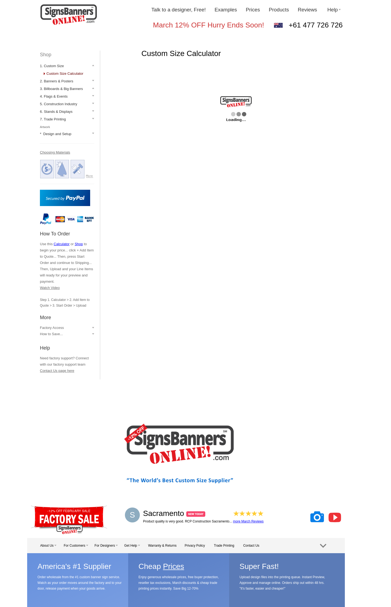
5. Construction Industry (58, 104)
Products (279, 10)
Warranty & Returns (162, 545)
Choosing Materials (55, 152)
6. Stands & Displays (56, 112)
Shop (45, 54)
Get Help (132, 545)
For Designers (106, 545)
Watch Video (50, 288)
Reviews (308, 10)
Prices (253, 10)
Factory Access (52, 328)
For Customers (76, 545)
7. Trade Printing (53, 119)
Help (334, 10)
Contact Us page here (57, 371)
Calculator (62, 244)
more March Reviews (248, 521)
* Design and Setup (55, 134)
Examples (226, 10)
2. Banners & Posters (56, 81)
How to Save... (51, 334)
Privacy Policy (195, 545)
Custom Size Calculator (64, 73)
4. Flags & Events (54, 96)
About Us (48, 545)
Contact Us (251, 545)
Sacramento (174, 513)
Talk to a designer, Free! (178, 10)
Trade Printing (224, 545)
